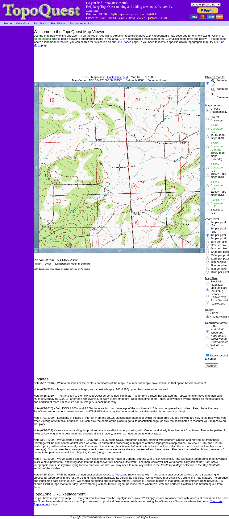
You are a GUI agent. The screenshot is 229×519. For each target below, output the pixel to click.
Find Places (58, 23)
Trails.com (157, 474)
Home (8, 23)
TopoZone (121, 474)
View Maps (23, 23)
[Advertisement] (17, 89)
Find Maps (40, 23)
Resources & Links (81, 23)
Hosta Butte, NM (117, 77)
